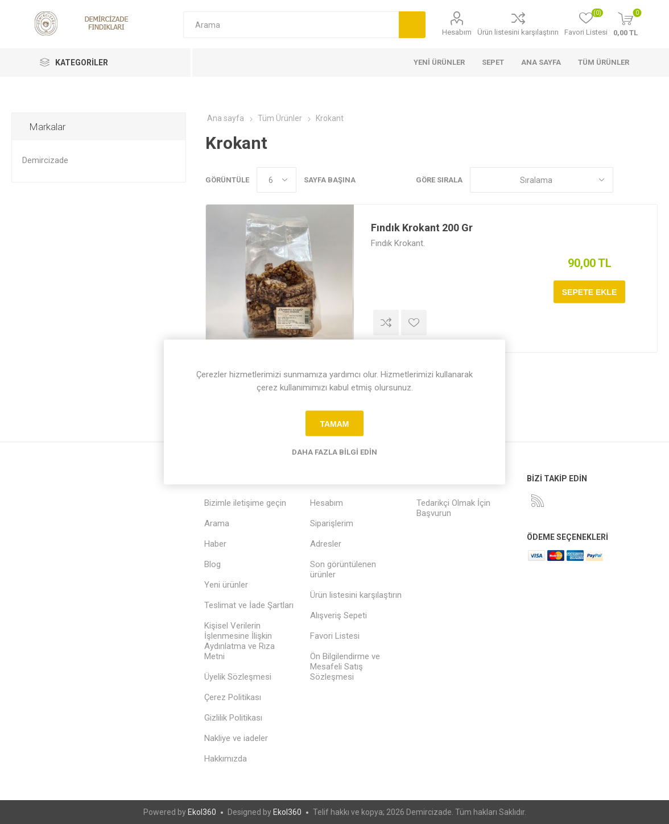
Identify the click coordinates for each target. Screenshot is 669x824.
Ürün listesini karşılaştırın (518, 32)
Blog (212, 564)
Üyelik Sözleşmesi (237, 677)
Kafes (627, 180)
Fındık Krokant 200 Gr (422, 228)
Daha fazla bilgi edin (334, 452)
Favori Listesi (335, 636)
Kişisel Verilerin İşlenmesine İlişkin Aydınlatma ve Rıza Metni (239, 641)
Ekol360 (202, 812)
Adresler (325, 544)
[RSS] (537, 501)
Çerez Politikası (232, 697)
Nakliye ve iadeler (236, 738)
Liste (649, 180)
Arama (412, 24)
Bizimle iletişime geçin (245, 503)
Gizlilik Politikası (233, 718)
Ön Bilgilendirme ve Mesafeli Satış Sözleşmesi (345, 666)
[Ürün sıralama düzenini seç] (541, 180)
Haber (215, 544)
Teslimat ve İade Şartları (249, 605)
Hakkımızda (225, 759)
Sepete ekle (589, 292)
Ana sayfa (225, 118)
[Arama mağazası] (291, 24)
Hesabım (457, 32)
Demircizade (45, 160)
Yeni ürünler (226, 585)
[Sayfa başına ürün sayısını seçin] (276, 180)
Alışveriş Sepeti (338, 615)
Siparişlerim (331, 523)
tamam (334, 423)
